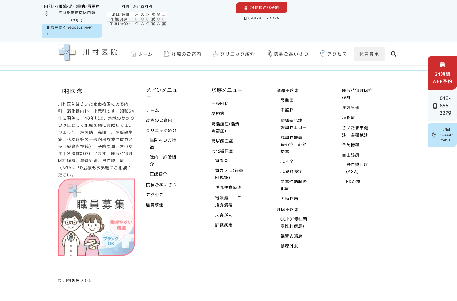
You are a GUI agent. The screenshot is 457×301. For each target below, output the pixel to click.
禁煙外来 (289, 246)
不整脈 (287, 110)
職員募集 (369, 54)
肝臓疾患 (224, 225)
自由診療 (351, 155)
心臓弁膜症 (291, 171)
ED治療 (353, 181)
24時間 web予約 (444, 72)
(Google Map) (70, 30)
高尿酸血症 (222, 141)
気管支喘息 (291, 236)
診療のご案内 (182, 53)
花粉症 (348, 117)
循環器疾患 (288, 90)
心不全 (287, 161)
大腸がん (224, 215)
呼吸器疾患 (288, 209)
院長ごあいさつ (287, 53)
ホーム (141, 53)
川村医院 (71, 280)
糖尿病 (218, 113)
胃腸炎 (221, 160)
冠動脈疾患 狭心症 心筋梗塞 (293, 144)
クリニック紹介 (233, 53)
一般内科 (220, 103)
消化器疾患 (222, 151)
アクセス (332, 53)
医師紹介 (158, 174)
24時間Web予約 (261, 7)
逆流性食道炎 (228, 187)
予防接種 (351, 145)
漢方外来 (351, 107)
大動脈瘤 (289, 198)
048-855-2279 (262, 18)
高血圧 (287, 100)
